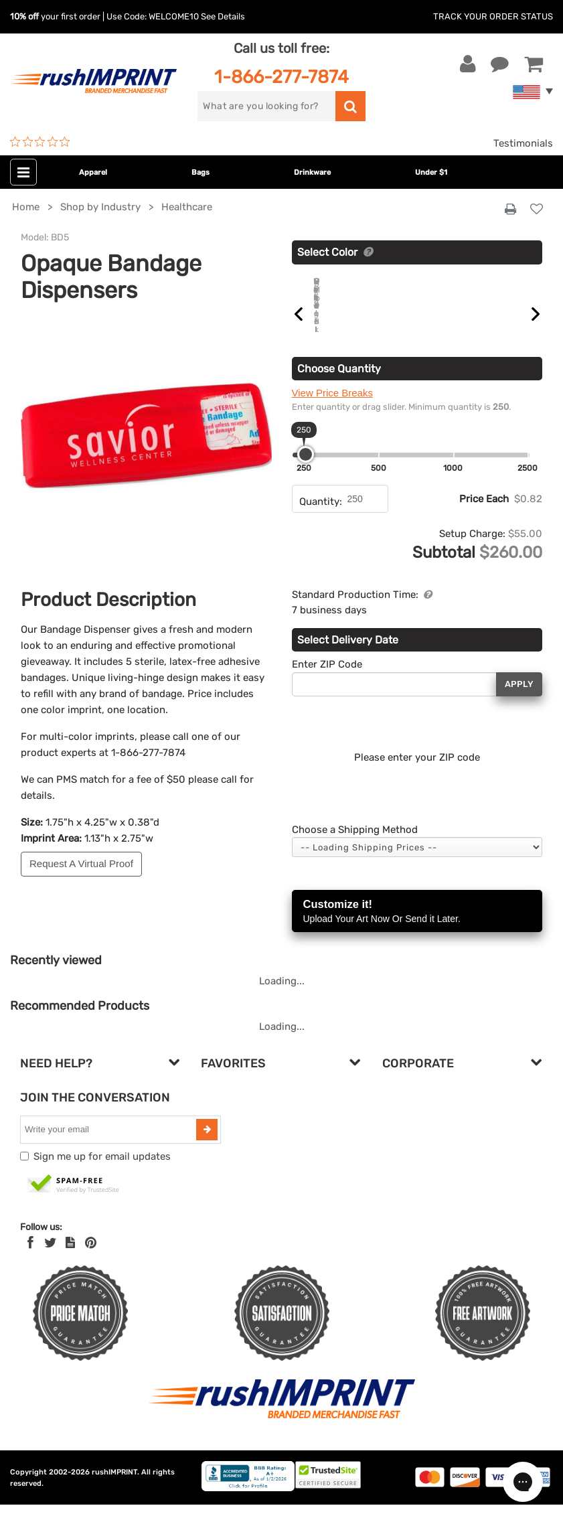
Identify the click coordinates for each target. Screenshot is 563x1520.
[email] (109, 1145)
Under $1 (431, 172)
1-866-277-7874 (281, 77)
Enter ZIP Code (327, 680)
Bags (200, 172)
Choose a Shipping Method (355, 845)
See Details (223, 16)
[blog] (70, 1258)
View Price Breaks (332, 408)
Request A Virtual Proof (81, 863)
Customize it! (417, 927)
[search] (266, 106)
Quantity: (320, 517)
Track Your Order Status (493, 16)
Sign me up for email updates (102, 1172)
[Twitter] (50, 1258)
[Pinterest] (90, 1258)
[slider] (305, 469)
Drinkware (312, 172)
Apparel (93, 172)
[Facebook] (30, 1258)
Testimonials (523, 143)
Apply (519, 699)
